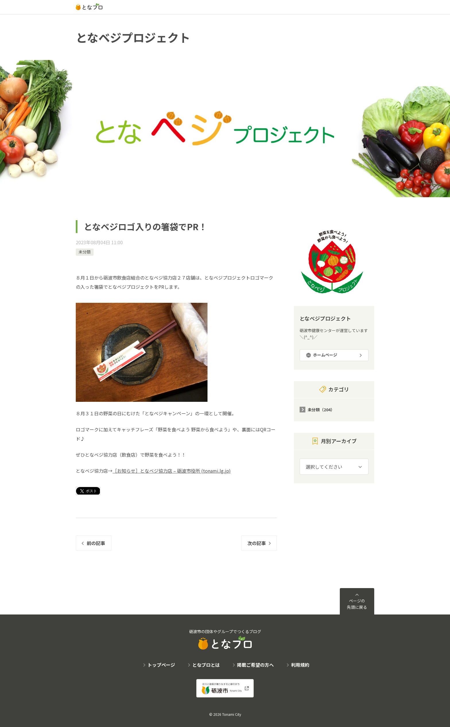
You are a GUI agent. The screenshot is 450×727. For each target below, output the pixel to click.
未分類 (85, 252)
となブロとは (206, 664)
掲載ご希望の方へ (255, 664)
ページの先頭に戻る (357, 604)
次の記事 (256, 543)
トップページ (161, 664)
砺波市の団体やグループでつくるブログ (225, 639)
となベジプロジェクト (133, 37)
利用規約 (300, 664)
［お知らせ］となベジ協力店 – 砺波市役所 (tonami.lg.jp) (172, 470)
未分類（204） (321, 409)
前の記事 (96, 543)
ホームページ (325, 355)
